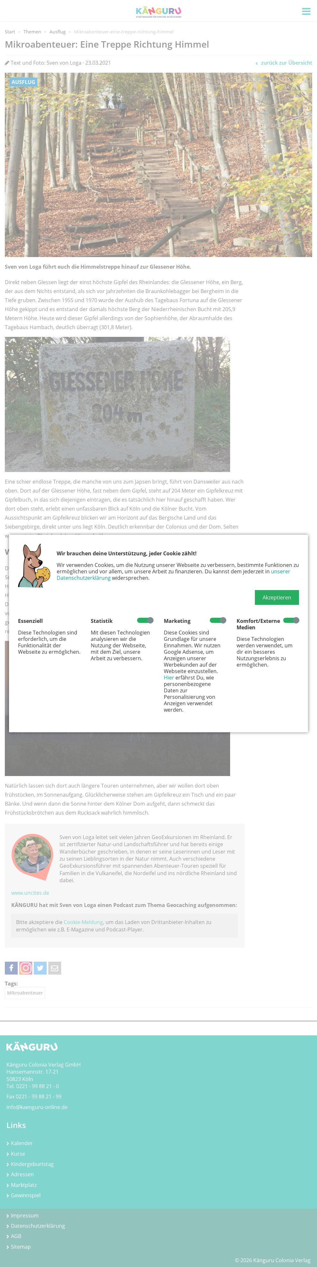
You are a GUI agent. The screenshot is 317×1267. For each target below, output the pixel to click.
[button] (277, 597)
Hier (169, 677)
